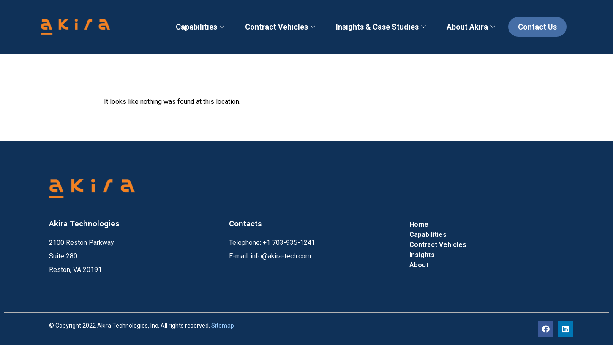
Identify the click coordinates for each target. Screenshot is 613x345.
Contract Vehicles (281, 26)
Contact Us (537, 26)
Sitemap (222, 325)
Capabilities (201, 26)
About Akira (472, 26)
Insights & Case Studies (382, 26)
